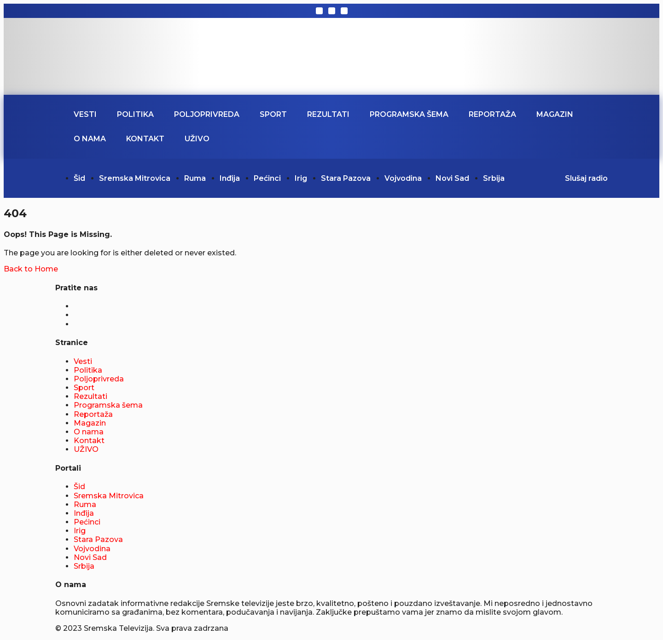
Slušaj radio (586, 178)
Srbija (494, 178)
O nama (90, 138)
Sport (273, 114)
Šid (79, 178)
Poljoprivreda (206, 114)
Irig (301, 178)
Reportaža (492, 114)
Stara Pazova (346, 178)
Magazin (554, 114)
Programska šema (409, 114)
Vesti (85, 114)
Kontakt (145, 138)
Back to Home (31, 269)
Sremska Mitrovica (134, 178)
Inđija (230, 178)
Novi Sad (452, 178)
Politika (135, 114)
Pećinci (267, 178)
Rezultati (328, 114)
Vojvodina (403, 178)
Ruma (195, 178)
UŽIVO (197, 138)
